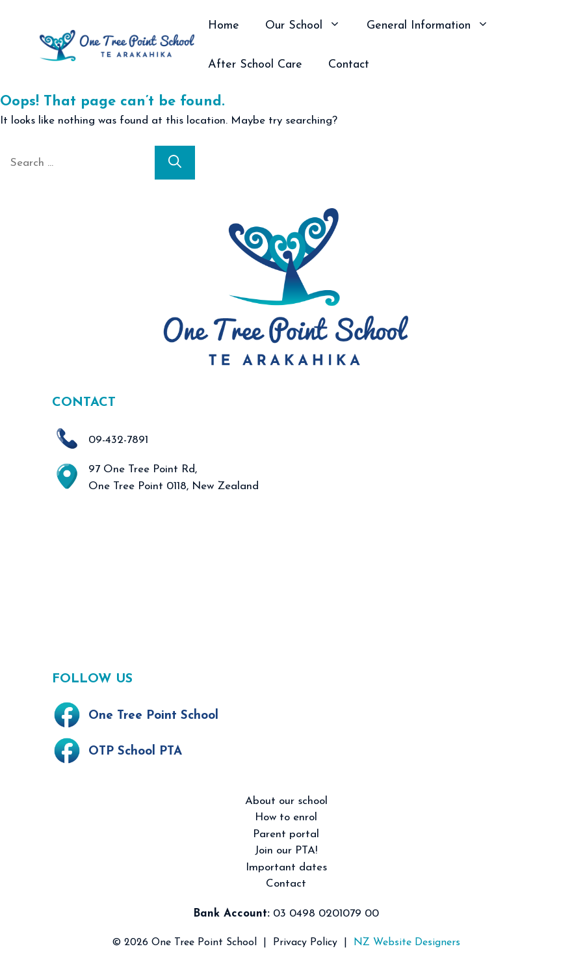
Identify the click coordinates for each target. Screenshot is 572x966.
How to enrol (286, 817)
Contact (348, 65)
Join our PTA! (286, 850)
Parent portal (286, 834)
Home (223, 26)
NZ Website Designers (407, 942)
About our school (286, 801)
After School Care (255, 65)
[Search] (175, 163)
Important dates (286, 867)
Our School (309, 26)
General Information (434, 26)
